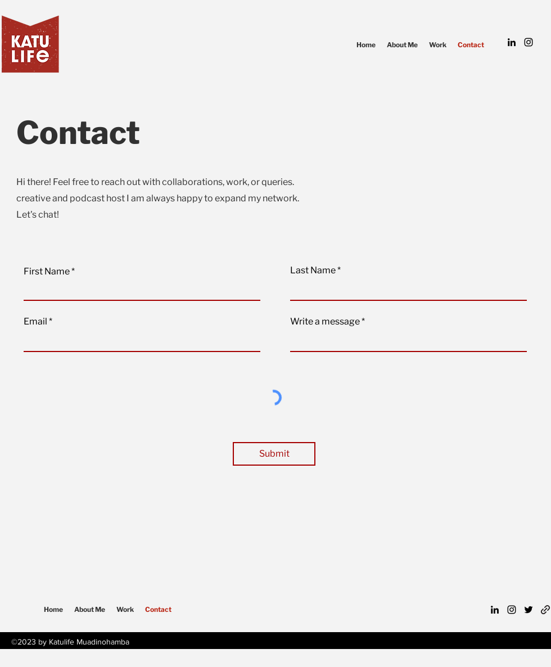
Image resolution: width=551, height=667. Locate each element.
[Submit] (274, 454)
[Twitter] (528, 609)
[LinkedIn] (511, 42)
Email (35, 321)
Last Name (313, 270)
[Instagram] (528, 42)
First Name (47, 271)
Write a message (325, 321)
